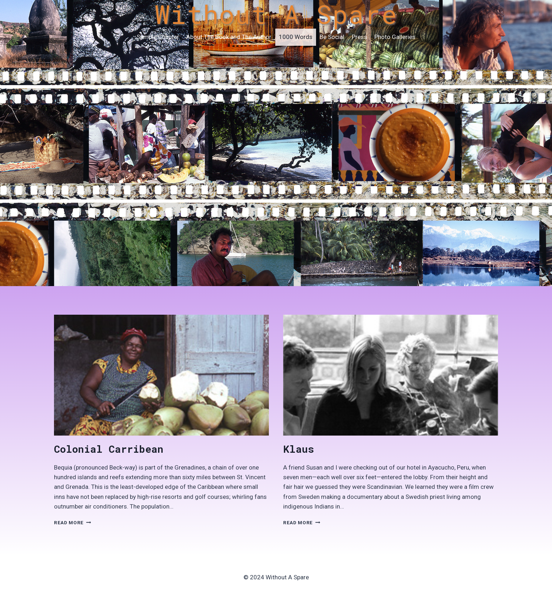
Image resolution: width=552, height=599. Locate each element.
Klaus (298, 449)
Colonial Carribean (108, 449)
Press (359, 36)
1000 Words (295, 36)
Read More (72, 522)
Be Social (332, 36)
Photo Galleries (394, 36)
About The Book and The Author (228, 36)
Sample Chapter (158, 36)
